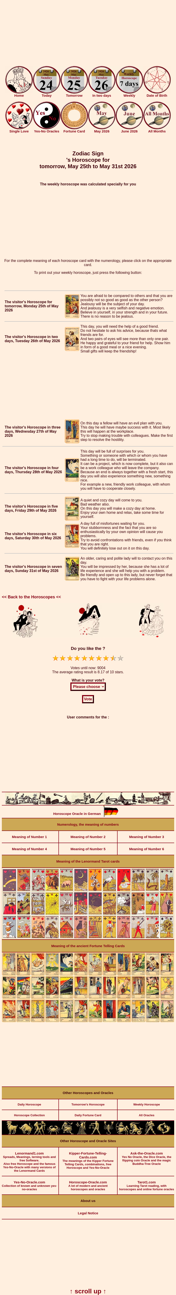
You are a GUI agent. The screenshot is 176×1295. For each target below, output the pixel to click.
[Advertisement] (88, 34)
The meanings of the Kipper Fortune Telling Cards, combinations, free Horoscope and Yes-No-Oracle (88, 1158)
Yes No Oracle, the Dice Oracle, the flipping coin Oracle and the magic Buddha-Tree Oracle (146, 1156)
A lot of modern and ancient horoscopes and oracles (88, 1183)
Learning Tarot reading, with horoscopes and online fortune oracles (146, 1183)
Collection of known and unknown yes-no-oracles (29, 1183)
